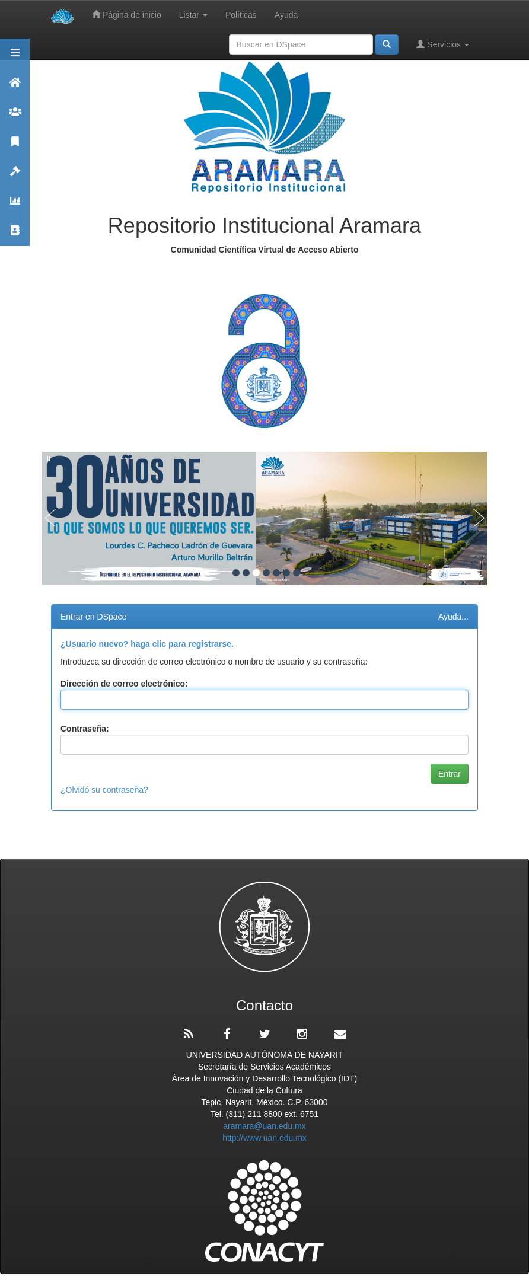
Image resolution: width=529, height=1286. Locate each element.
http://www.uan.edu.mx (264, 1138)
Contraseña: (84, 728)
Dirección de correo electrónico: (124, 683)
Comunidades (15, 117)
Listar (193, 15)
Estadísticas (15, 206)
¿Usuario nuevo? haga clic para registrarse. (147, 644)
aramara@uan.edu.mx (264, 1126)
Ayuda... (453, 616)
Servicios (442, 44)
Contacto (15, 235)
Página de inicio (126, 14)
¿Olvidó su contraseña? (104, 789)
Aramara (15, 87)
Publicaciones (15, 146)
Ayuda (286, 15)
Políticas (241, 15)
